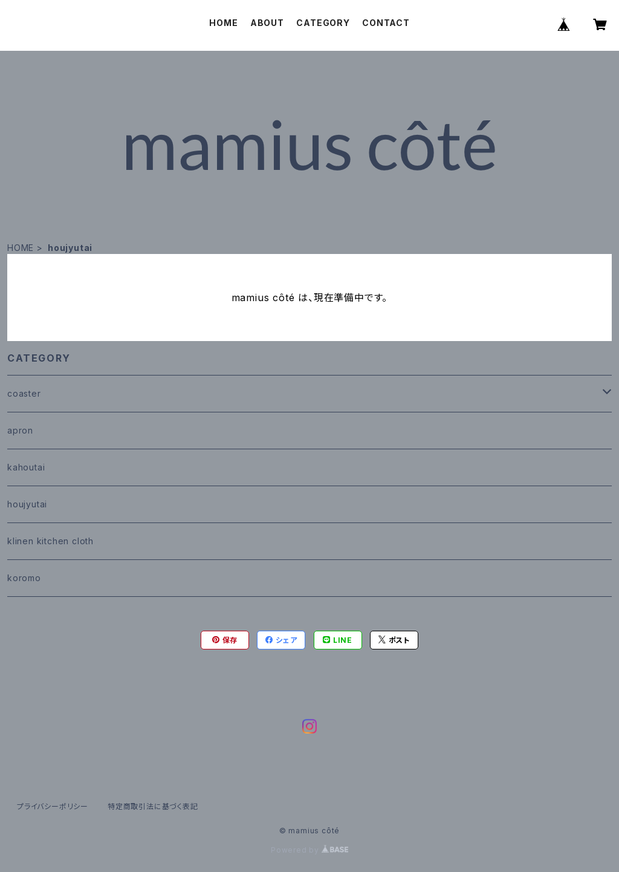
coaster (24, 393)
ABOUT (267, 23)
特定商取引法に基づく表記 (153, 806)
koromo (24, 578)
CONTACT (386, 23)
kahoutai (26, 467)
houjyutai (27, 504)
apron (20, 430)
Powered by (309, 849)
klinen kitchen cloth (50, 541)
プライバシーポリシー (52, 806)
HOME (223, 23)
